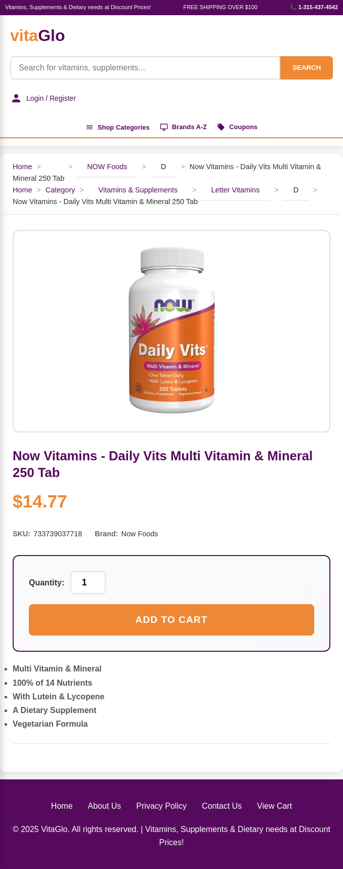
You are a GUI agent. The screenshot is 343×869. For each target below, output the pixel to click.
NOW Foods (107, 167)
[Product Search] (145, 68)
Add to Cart (172, 620)
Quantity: (46, 582)
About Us (104, 806)
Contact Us (222, 806)
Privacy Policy (161, 806)
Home (22, 167)
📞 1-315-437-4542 (314, 7)
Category (60, 190)
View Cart (274, 806)
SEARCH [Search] (306, 67)
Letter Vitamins (235, 190)
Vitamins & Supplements (138, 190)
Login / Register (43, 98)
